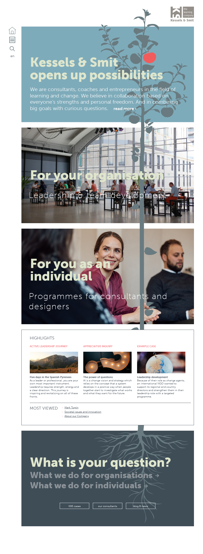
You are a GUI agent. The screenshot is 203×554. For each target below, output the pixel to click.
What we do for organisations (91, 475)
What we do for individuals (85, 485)
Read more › (125, 108)
